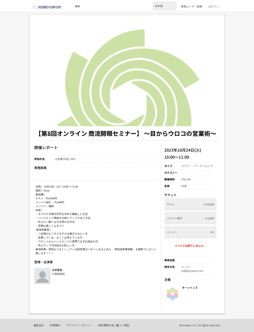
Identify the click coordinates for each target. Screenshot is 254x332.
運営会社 (38, 325)
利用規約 (55, 325)
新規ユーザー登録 (191, 6)
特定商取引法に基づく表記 (113, 325)
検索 (77, 6)
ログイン (214, 6)
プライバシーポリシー (79, 325)
